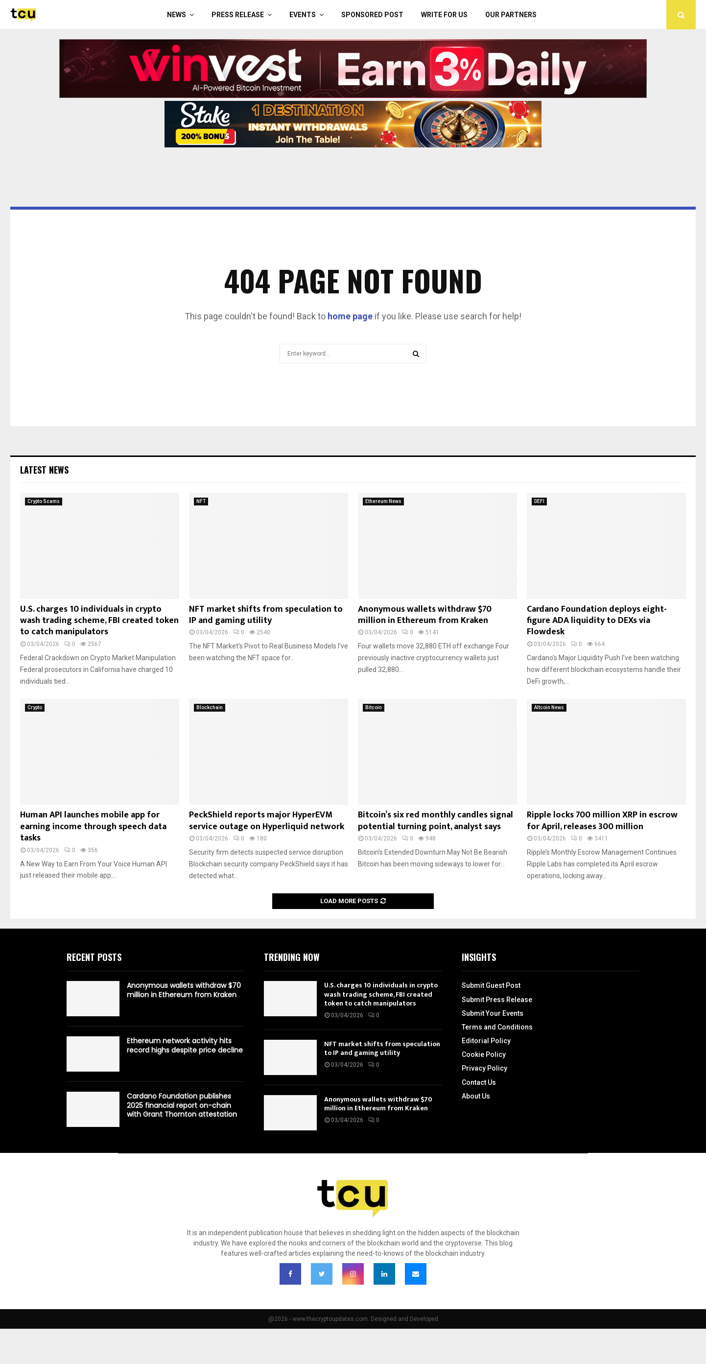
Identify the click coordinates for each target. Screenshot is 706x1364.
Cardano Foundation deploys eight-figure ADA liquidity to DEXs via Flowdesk (597, 621)
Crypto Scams (43, 501)
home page (350, 316)
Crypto (34, 707)
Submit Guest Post (491, 985)
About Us (476, 1096)
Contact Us (479, 1082)
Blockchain (209, 707)
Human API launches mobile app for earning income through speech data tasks (93, 826)
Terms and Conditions (497, 1027)
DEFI (539, 501)
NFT (201, 501)
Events (302, 15)
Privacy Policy (484, 1068)
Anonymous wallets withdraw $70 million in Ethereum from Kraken (425, 615)
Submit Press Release (497, 1000)
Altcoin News (549, 707)
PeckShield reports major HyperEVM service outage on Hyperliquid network (266, 821)
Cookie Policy (484, 1054)
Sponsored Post (372, 15)
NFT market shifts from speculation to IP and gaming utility (266, 615)
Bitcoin (373, 707)
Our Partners (511, 15)
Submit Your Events (492, 1013)
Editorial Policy (486, 1041)
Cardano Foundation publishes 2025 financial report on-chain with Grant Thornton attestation (182, 1105)
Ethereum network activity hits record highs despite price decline (185, 1045)
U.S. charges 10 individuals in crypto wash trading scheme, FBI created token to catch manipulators (99, 621)
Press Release (238, 15)
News (176, 15)
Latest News (44, 469)
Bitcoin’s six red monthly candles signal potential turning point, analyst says (435, 821)
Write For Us (444, 15)
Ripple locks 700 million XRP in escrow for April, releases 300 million (602, 821)
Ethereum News (383, 501)
